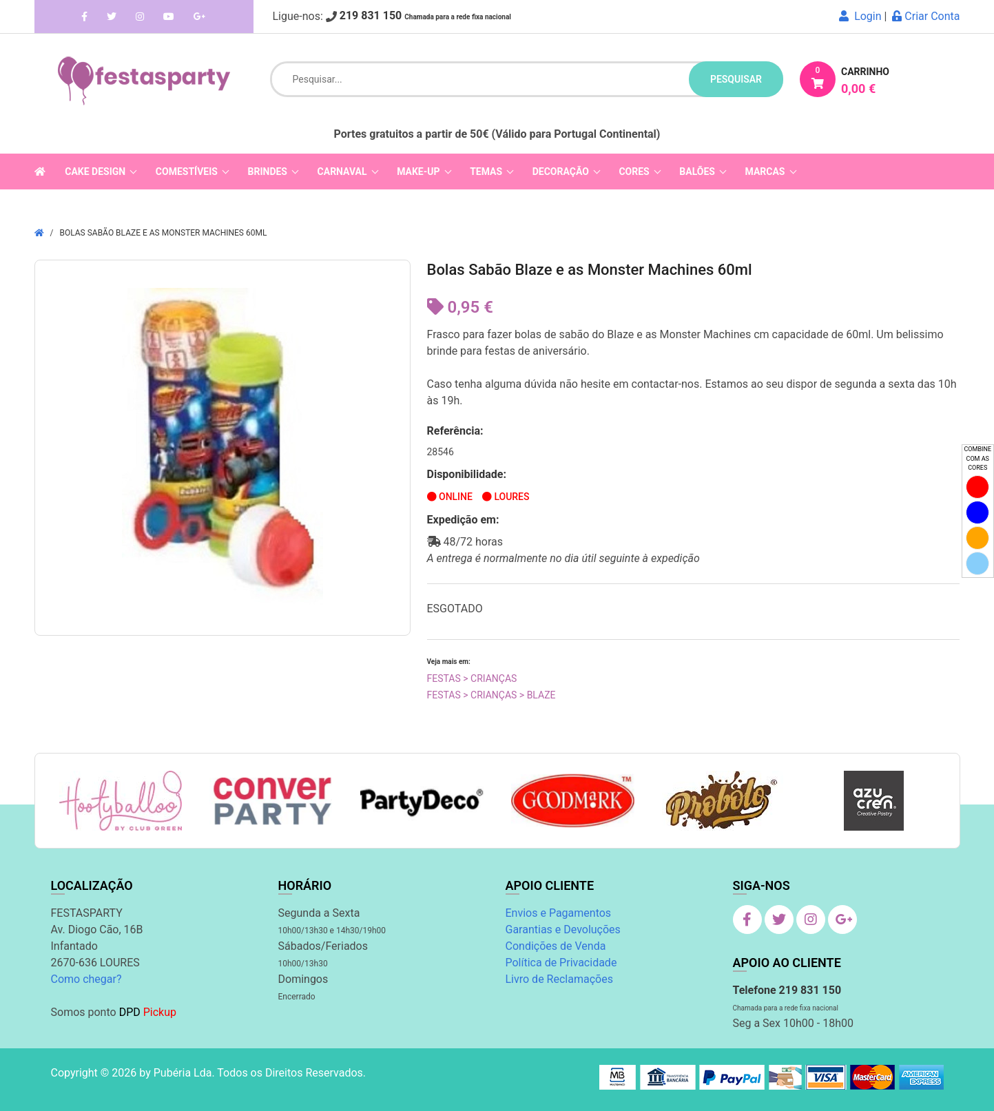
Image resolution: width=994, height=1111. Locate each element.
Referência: (455, 430)
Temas (486, 171)
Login (860, 16)
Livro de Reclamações (559, 979)
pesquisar (736, 79)
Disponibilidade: (467, 474)
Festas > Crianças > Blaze (491, 694)
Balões (697, 171)
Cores (634, 171)
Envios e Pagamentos (559, 913)
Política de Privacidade (561, 962)
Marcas (765, 171)
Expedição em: (463, 519)
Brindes (267, 171)
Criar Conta (926, 16)
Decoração (560, 171)
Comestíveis (187, 171)
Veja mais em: (448, 661)
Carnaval (342, 171)
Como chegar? (86, 979)
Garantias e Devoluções (563, 929)
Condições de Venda (556, 946)
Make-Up (418, 171)
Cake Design (95, 171)
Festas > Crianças (472, 678)
